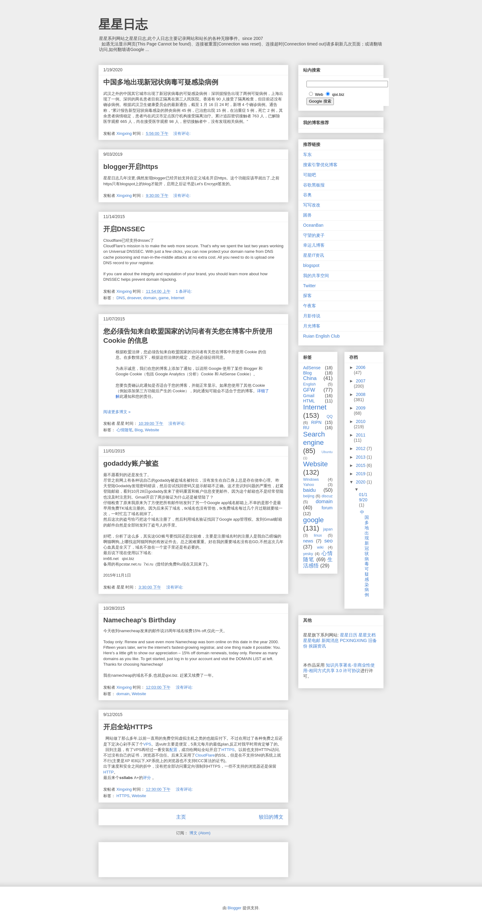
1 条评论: (184, 291)
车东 (307, 154)
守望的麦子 (314, 235)
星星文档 (367, 634)
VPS (147, 744)
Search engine (314, 438)
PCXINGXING (353, 640)
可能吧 (309, 174)
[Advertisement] (175, 857)
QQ (329, 416)
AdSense (312, 367)
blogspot (311, 265)
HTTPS (228, 749)
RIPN (316, 422)
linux (318, 535)
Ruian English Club (321, 336)
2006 (360, 367)
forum (327, 507)
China (310, 378)
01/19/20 (363, 497)
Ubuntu (327, 452)
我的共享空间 (316, 275)
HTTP (108, 772)
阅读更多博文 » (117, 411)
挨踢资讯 (317, 646)
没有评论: (182, 133)
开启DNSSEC (124, 229)
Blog (139, 430)
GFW (309, 390)
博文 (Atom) (200, 833)
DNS (121, 298)
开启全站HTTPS (127, 727)
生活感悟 (318, 563)
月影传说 (311, 315)
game (164, 298)
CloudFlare (205, 755)
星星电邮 (311, 640)
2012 (361, 448)
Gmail (308, 395)
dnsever (134, 298)
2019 (361, 473)
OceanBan (313, 225)
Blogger (234, 908)
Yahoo (308, 485)
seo (328, 541)
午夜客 (309, 305)
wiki (320, 547)
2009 (360, 407)
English (309, 384)
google (313, 520)
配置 (173, 749)
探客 (307, 295)
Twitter (309, 285)
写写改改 (311, 204)
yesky (308, 554)
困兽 (307, 215)
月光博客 (311, 325)
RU (306, 427)
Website (152, 430)
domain (149, 298)
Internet (177, 298)
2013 (361, 457)
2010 (360, 421)
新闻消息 (330, 640)
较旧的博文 (271, 817)
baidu (309, 490)
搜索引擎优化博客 (320, 164)
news (308, 540)
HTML (309, 400)
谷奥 (307, 194)
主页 (181, 817)
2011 (360, 435)
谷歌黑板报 (314, 184)
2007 (360, 380)
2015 (361, 465)
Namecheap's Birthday (139, 620)
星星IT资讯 (313, 255)
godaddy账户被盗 (131, 463)
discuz (327, 496)
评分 (147, 777)
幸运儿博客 (314, 245)
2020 (361, 482)
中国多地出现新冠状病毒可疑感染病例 (160, 82)
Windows (311, 479)
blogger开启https (130, 166)
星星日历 (348, 634)
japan (328, 529)
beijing (308, 496)
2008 (360, 394)
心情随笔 (124, 430)
